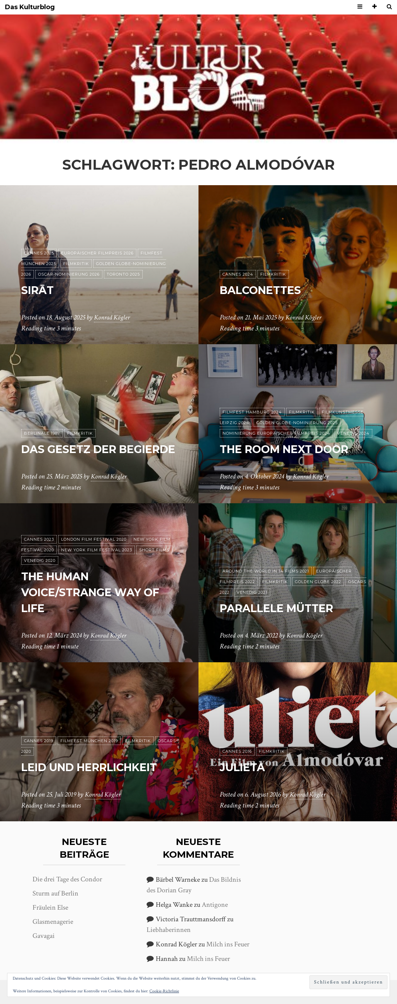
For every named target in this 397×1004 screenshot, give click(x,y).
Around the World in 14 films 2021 (266, 571)
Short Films (154, 550)
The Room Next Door (290, 449)
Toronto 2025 (123, 274)
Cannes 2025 (39, 253)
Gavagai (43, 935)
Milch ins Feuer (227, 944)
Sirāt (39, 290)
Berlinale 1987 (42, 417)
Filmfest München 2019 (89, 740)
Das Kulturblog (30, 7)
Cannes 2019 (38, 740)
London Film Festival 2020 (93, 539)
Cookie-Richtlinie (164, 991)
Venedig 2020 (39, 560)
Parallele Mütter (282, 608)
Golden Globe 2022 (318, 581)
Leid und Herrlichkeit (97, 767)
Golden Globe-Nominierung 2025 (297, 422)
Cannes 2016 (237, 751)
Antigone (215, 904)
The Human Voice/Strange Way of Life (96, 592)
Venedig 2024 (353, 433)
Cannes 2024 (238, 274)
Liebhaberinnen (169, 929)
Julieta (245, 767)
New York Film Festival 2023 (96, 550)
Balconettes (264, 290)
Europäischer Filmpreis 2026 (97, 253)
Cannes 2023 (39, 539)
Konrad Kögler (113, 317)
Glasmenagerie (52, 921)
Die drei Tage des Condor (67, 879)
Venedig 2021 (252, 592)
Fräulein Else (50, 907)
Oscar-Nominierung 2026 (69, 274)
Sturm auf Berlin (55, 893)
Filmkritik (76, 263)
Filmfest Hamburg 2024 (252, 412)
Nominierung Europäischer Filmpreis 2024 (276, 433)
